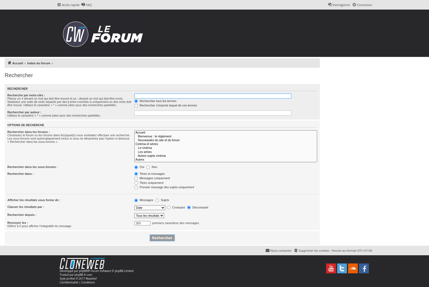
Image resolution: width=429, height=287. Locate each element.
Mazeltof (91, 278)
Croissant (176, 207)
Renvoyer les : (17, 222)
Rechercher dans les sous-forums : (32, 167)
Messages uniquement (152, 178)
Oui (139, 167)
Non (151, 167)
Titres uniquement (149, 182)
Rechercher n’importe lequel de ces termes (165, 105)
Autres (226, 160)
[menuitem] (86, 5)
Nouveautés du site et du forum (226, 140)
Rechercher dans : (20, 173)
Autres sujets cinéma (226, 156)
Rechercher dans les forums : (28, 132)
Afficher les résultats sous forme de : (33, 200)
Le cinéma (226, 148)
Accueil (226, 133)
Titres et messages (149, 173)
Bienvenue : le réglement (226, 136)
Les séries (226, 152)
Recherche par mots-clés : (26, 95)
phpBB (83, 271)
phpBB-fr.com (83, 275)
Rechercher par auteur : (24, 112)
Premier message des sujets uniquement (164, 187)
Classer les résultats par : (25, 206)
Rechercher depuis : (21, 214)
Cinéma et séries (226, 144)
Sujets (162, 200)
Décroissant (197, 207)
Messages (143, 200)
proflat (70, 278)
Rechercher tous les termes (155, 101)
